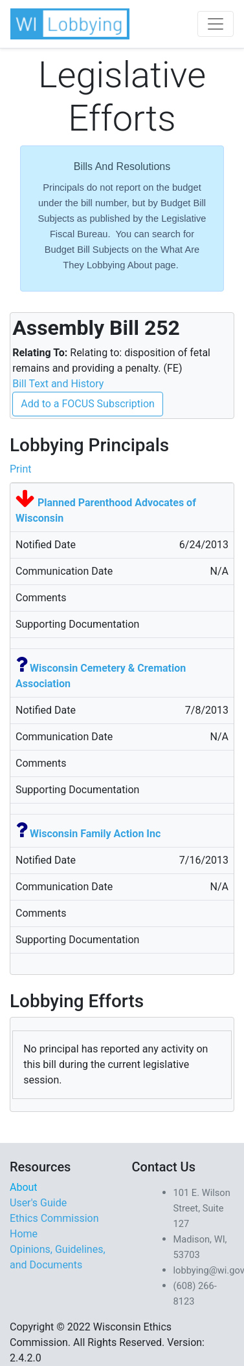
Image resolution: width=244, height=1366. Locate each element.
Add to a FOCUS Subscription (88, 404)
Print (20, 469)
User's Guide (38, 1203)
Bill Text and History (58, 384)
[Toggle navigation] (215, 24)
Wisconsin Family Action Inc (95, 833)
